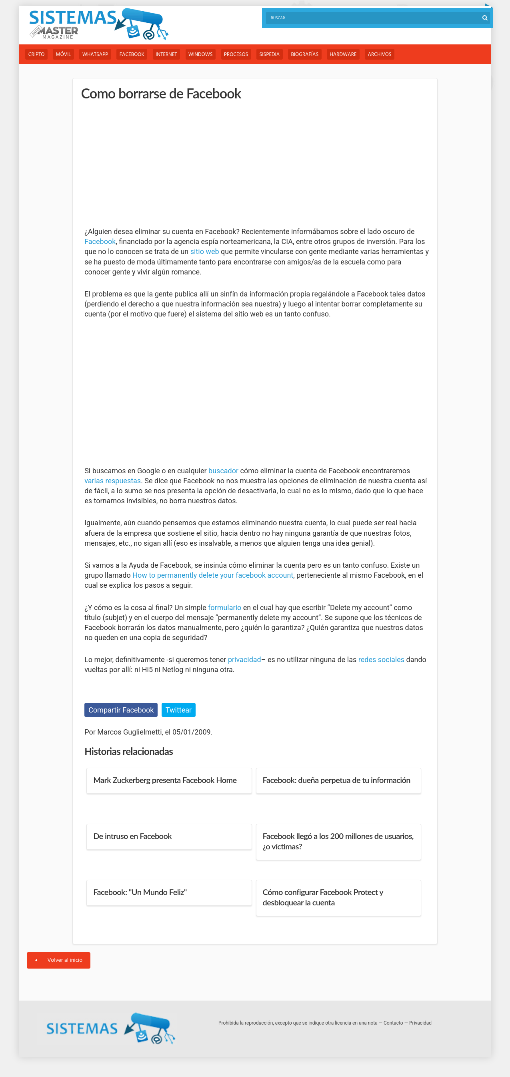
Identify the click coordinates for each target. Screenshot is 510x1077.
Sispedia (277, 54)
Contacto (393, 1023)
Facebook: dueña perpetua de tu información (336, 780)
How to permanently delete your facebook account (212, 575)
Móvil (64, 54)
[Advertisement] (144, 164)
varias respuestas (112, 480)
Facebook (135, 54)
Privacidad (420, 1023)
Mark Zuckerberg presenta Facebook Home (164, 780)
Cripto (36, 54)
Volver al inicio (58, 960)
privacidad (244, 660)
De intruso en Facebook (132, 836)
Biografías (314, 54)
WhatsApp (98, 54)
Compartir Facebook (121, 710)
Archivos (391, 54)
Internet (171, 54)
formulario (224, 607)
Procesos (243, 54)
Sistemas (99, 24)
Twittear (179, 710)
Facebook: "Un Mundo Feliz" (140, 892)
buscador (223, 470)
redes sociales (381, 660)
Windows (206, 54)
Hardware (353, 54)
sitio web (204, 252)
